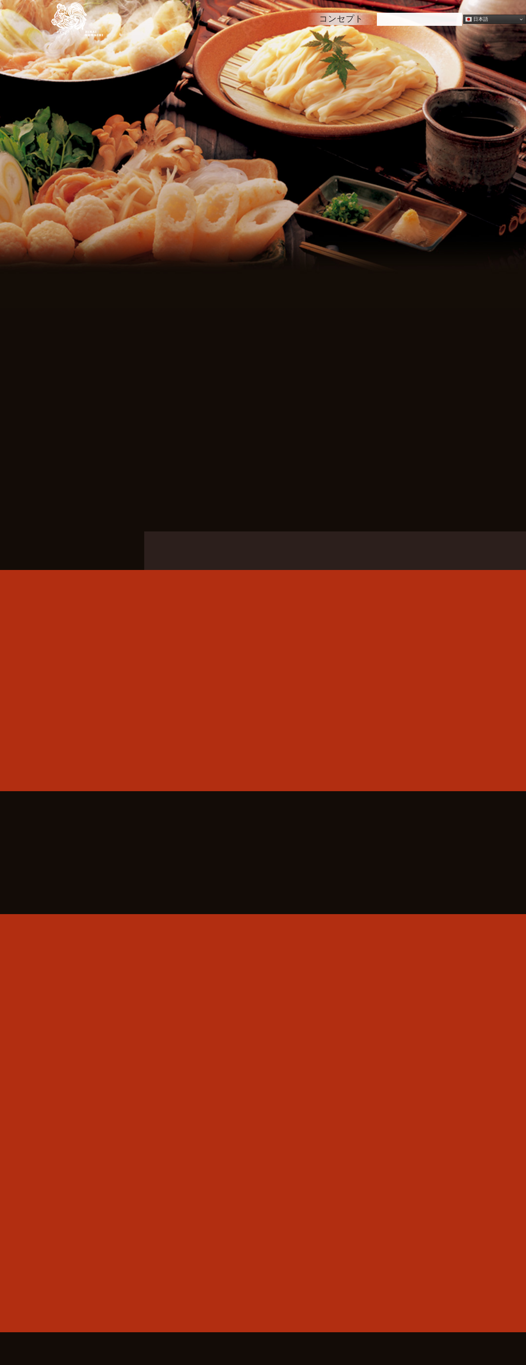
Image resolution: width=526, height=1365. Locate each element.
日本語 (477, 19)
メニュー (234, 19)
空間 (285, 19)
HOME (179, 19)
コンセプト (341, 19)
